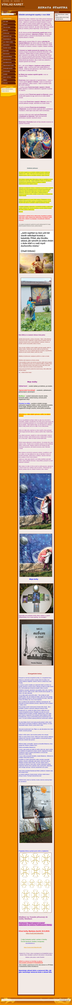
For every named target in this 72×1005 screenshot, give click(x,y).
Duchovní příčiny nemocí (7, 57)
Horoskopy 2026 (7, 36)
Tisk (11, 1)
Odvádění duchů (7, 62)
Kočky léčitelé (7, 77)
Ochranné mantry (8, 68)
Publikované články (8, 65)
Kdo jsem (5, 21)
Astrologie (6, 33)
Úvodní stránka (7, 18)
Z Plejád (5, 83)
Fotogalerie (6, 71)
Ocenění (5, 74)
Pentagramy (6, 53)
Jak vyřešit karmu (8, 42)
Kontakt (5, 24)
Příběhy (5, 80)
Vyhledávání (5, 12)
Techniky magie (7, 47)
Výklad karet (6, 27)
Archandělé (6, 45)
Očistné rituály (7, 59)
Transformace (7, 39)
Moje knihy (6, 50)
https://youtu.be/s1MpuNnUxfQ (33, 947)
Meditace (5, 30)
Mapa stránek (16, 1)
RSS (22, 1)
